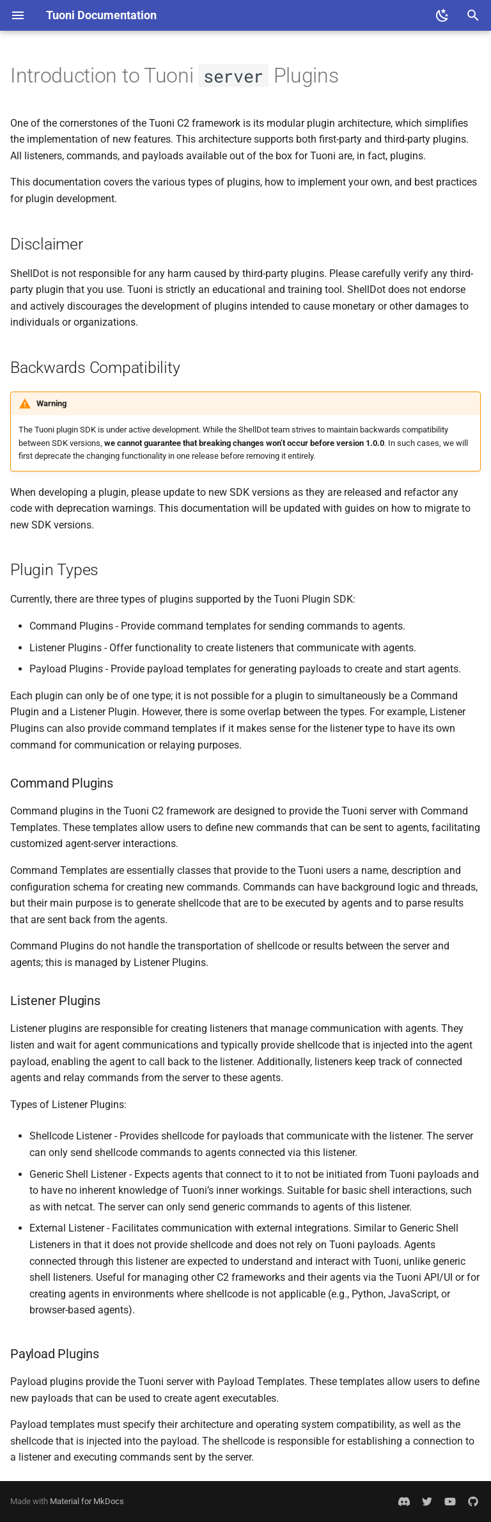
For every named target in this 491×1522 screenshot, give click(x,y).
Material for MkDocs (87, 1501)
